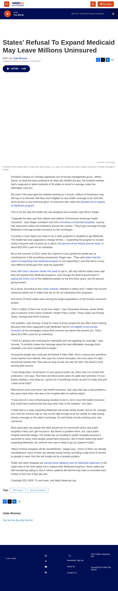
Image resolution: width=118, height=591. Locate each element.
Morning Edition (38, 490)
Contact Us (72, 573)
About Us (71, 567)
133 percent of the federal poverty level (78, 243)
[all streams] (114, 13)
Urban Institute (50, 289)
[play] (7, 13)
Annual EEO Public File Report (101, 568)
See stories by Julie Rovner (18, 520)
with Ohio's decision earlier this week (37, 271)
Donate (107, 4)
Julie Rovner (20, 58)
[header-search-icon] (93, 4)
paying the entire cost (22, 278)
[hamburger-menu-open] (6, 4)
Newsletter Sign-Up (75, 560)
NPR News (18, 490)
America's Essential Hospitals (78, 222)
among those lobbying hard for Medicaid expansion (72, 463)
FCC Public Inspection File (100, 555)
